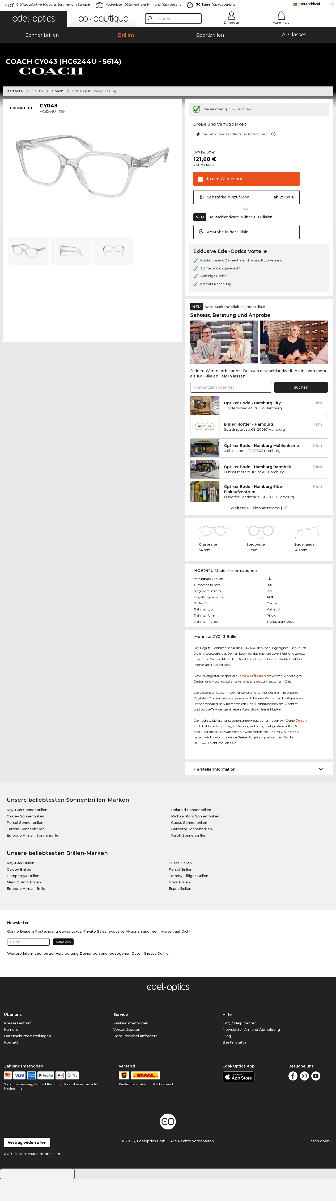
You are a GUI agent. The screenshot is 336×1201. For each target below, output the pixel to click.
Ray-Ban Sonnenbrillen (27, 831)
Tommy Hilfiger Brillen (188, 897)
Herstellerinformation (215, 791)
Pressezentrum (18, 1045)
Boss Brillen (179, 904)
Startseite (14, 113)
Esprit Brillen (180, 910)
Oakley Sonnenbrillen (25, 838)
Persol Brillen (180, 891)
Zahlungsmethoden (130, 1045)
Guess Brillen (180, 885)
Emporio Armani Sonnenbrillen (34, 857)
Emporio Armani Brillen (27, 910)
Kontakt (11, 1064)
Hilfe (227, 1036)
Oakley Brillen (19, 891)
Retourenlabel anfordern (135, 1057)
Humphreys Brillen (23, 897)
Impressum (50, 1175)
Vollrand (273, 631)
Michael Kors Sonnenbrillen (195, 838)
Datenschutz (26, 1175)
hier (166, 975)
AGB (8, 1175)
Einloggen (231, 22)
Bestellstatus (234, 1064)
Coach (57, 113)
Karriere (11, 1051)
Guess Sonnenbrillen (189, 844)
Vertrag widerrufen (27, 1164)
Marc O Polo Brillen (24, 904)
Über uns (13, 1036)
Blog (227, 1057)
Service (120, 1036)
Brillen (37, 113)
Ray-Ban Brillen (20, 885)
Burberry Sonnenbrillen (191, 851)
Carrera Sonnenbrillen (26, 851)
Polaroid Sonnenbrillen (191, 831)
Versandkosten (126, 1051)
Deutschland (309, 4)
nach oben (321, 1163)
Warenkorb (281, 22)
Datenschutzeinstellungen (27, 1057)
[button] (33, 19)
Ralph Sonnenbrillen (188, 857)
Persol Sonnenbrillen (25, 844)
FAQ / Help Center (239, 1045)
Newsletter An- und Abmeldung (251, 1051)
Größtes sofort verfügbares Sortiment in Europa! (53, 4)
